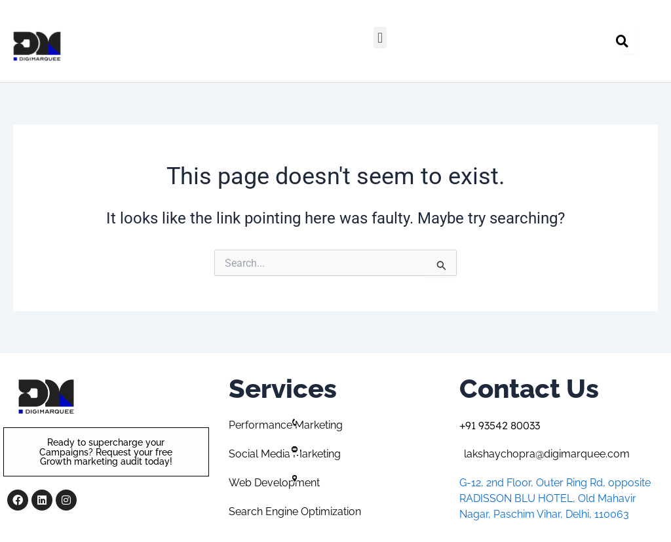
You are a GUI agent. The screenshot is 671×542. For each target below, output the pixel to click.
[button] (380, 37)
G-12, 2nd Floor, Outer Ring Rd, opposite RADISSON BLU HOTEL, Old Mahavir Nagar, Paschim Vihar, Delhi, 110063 (555, 498)
